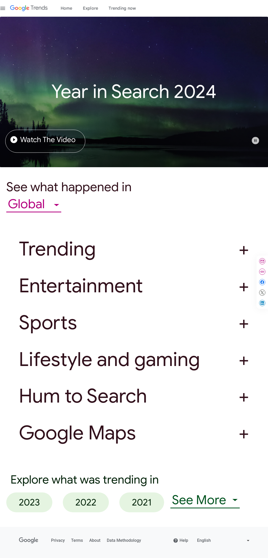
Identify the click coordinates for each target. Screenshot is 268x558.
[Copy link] (262, 272)
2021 (142, 502)
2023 (29, 502)
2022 (85, 502)
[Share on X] (262, 292)
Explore (96, 8)
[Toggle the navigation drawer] (9, 8)
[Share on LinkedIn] (262, 303)
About (94, 540)
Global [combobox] (28, 204)
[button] (258, 143)
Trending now (128, 8)
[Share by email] (262, 261)
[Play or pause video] (255, 140)
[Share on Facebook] (262, 282)
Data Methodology (124, 540)
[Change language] (224, 540)
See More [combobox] (199, 500)
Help (180, 540)
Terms (77, 540)
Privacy (58, 540)
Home (73, 8)
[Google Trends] (35, 8)
